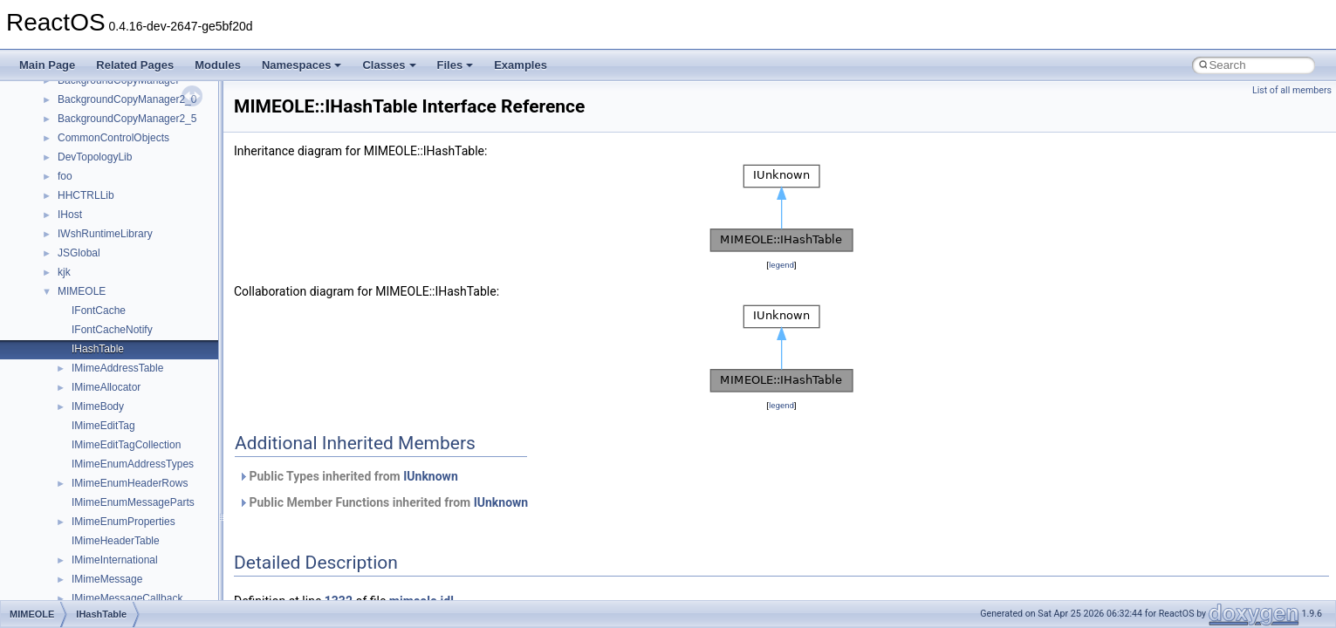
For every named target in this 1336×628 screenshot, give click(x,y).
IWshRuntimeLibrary (105, 234)
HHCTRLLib (86, 195)
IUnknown (430, 476)
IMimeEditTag (103, 426)
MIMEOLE (82, 291)
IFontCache (99, 310)
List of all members (1292, 90)
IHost (70, 214)
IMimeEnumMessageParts (133, 502)
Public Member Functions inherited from (383, 502)
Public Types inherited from (348, 476)
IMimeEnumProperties (123, 521)
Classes (388, 65)
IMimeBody (98, 406)
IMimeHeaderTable (116, 541)
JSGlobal (79, 253)
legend (781, 265)
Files (455, 65)
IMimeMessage (107, 579)
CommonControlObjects (113, 138)
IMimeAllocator (106, 387)
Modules (218, 65)
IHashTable (98, 349)
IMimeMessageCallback (127, 598)
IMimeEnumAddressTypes (133, 464)
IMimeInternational (115, 560)
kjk (64, 272)
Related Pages (135, 65)
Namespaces (302, 65)
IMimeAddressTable (117, 368)
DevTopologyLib (95, 157)
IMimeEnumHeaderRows (130, 483)
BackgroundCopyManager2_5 (127, 119)
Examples (520, 65)
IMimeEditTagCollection (126, 445)
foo (65, 176)
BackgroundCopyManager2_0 (127, 99)
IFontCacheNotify (112, 330)
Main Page (47, 65)
